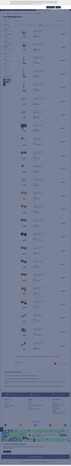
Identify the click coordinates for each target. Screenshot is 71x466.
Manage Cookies (50, 7)
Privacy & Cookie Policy (38, 4)
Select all (58, 7)
